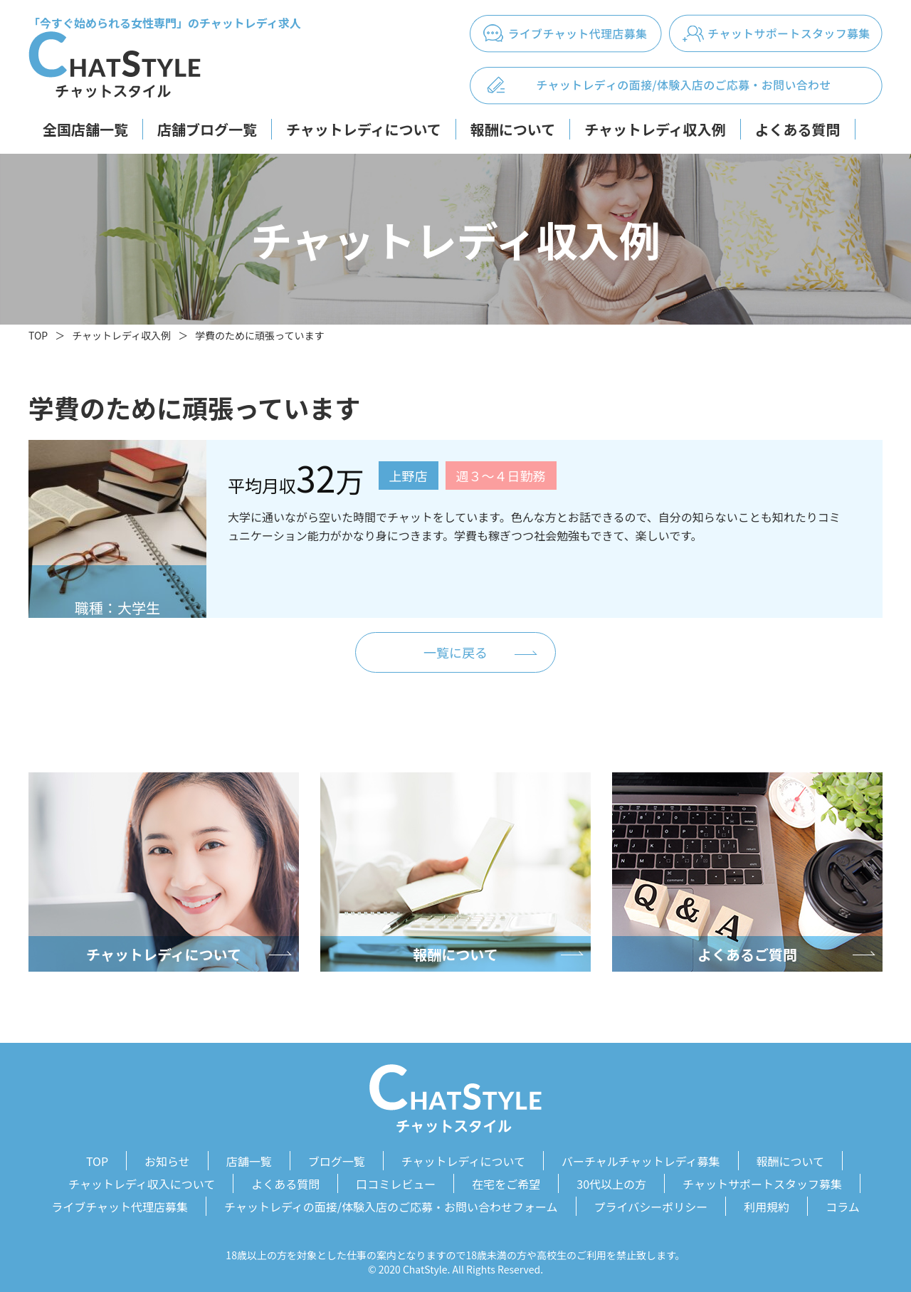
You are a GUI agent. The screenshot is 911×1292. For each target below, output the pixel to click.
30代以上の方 (611, 1180)
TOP (38, 335)
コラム (843, 1201)
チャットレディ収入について (141, 1180)
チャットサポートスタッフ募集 (762, 1180)
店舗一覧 (249, 1160)
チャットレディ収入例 (654, 129)
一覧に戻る (455, 653)
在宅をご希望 (506, 1180)
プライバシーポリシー (651, 1201)
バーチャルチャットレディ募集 (641, 1160)
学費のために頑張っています (259, 335)
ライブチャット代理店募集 (119, 1201)
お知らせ (167, 1160)
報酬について (512, 129)
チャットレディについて (363, 129)
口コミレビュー (396, 1180)
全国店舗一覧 (85, 129)
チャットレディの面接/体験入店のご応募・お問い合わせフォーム (391, 1201)
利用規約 (766, 1201)
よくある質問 (798, 129)
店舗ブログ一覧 (207, 129)
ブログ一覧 (336, 1160)
